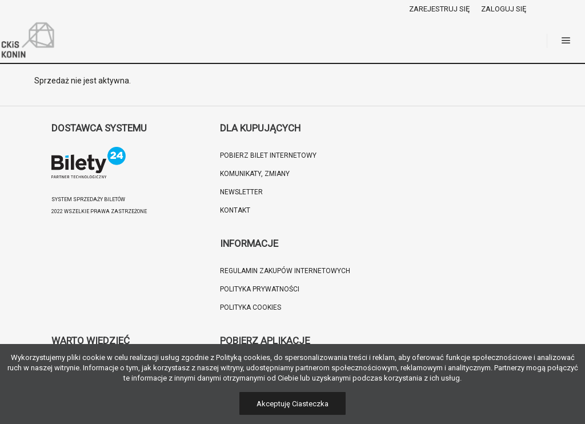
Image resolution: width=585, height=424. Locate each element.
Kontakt (235, 210)
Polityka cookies (250, 307)
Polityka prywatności (259, 289)
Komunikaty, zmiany (255, 174)
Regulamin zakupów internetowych (285, 271)
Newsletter (241, 192)
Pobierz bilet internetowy (268, 155)
